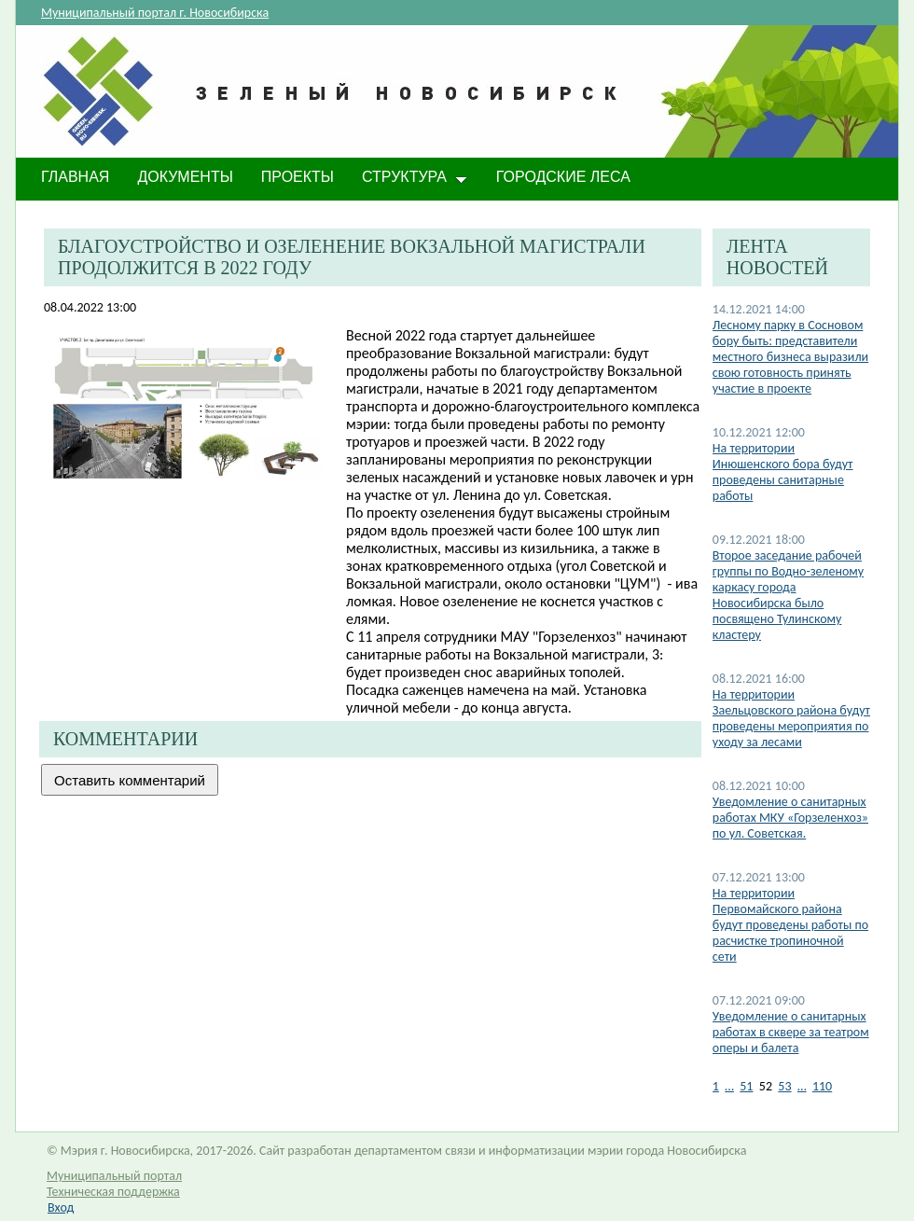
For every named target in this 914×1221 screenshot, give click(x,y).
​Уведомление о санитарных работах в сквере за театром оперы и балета (791, 1032)
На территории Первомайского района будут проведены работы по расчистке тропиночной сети (790, 924)
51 (746, 1086)
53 (784, 1086)
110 (822, 1086)
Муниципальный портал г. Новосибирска (155, 13)
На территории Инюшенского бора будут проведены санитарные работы (783, 472)
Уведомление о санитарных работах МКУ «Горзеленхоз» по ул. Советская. (790, 817)
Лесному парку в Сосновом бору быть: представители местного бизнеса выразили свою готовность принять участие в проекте (790, 356)
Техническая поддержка (113, 1192)
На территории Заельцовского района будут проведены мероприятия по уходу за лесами (791, 718)
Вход (61, 1207)
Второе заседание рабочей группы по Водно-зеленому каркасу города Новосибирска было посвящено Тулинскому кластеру (788, 595)
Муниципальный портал (114, 1176)
